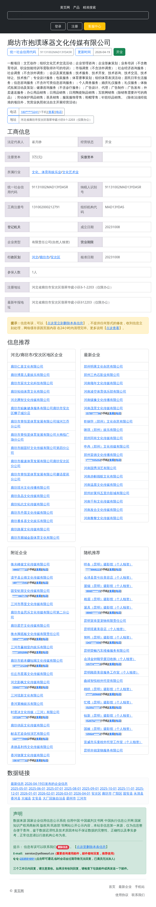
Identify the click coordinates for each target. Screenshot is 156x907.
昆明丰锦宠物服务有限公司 (103, 750)
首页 (112, 886)
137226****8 (19, 717)
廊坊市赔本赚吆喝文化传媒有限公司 (37, 660)
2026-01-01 (28, 793)
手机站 (140, 886)
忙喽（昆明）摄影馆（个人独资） (108, 702)
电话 (13, 112)
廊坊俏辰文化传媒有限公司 (30, 725)
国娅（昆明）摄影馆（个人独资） (108, 728)
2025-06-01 (37, 788)
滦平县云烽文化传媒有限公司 (32, 577)
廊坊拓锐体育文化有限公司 (30, 391)
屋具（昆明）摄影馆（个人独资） (108, 607)
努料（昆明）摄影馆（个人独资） (108, 637)
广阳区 (117, 793)
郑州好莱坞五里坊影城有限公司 (106, 493)
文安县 (37, 798)
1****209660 (93, 694)
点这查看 (112, 328)
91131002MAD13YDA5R (56, 52)
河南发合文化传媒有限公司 (103, 509)
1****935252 (93, 460)
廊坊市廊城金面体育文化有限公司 (35, 537)
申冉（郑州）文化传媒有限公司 (106, 446)
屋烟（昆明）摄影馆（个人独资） (108, 586)
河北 (35, 257)
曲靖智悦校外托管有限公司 (103, 680)
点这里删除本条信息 (91, 847)
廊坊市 (44, 257)
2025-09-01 (90, 788)
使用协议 (121, 895)
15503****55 (19, 687)
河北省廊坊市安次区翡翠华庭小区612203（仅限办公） (71, 302)
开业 (119, 52)
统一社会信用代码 (23, 52)
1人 (34, 272)
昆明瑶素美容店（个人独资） (105, 629)
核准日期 (87, 257)
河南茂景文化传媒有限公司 (103, 408)
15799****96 (93, 413)
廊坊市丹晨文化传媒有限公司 (32, 512)
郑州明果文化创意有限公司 (103, 366)
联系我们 (138, 895)
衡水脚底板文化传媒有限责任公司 (35, 634)
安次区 (55, 257)
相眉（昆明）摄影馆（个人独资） (108, 599)
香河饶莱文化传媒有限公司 (30, 755)
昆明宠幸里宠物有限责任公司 (105, 620)
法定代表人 (16, 142)
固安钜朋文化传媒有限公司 (30, 590)
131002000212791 (46, 207)
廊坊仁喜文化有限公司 (27, 366)
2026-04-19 (102, 52)
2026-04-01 (82, 793)
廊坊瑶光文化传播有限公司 (30, 487)
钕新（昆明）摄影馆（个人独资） (108, 715)
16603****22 (19, 569)
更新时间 (84, 52)
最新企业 (125, 886)
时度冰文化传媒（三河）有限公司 (35, 712)
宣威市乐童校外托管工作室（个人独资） (113, 742)
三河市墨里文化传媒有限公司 (32, 604)
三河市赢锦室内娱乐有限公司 (32, 647)
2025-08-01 (72, 788)
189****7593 (19, 582)
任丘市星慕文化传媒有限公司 (32, 673)
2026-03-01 (64, 793)
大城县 (26, 798)
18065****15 (93, 591)
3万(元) (37, 157)
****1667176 (19, 596)
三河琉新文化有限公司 (27, 695)
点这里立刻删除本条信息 (65, 323)
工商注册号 (16, 207)
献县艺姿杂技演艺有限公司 (30, 733)
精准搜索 (89, 7)
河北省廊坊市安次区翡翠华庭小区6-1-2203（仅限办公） (56, 120)
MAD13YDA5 (114, 207)
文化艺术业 (70, 172)
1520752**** (93, 720)
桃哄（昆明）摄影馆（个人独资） (108, 689)
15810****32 (19, 760)
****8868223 (93, 569)
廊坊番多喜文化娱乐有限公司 (32, 521)
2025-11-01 (126, 788)
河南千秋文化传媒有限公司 (103, 501)
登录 (58, 26)
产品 (76, 7)
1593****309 (19, 639)
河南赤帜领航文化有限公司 (103, 476)
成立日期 (87, 227)
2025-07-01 (54, 788)
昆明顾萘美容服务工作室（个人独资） (111, 672)
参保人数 (14, 272)
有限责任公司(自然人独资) (51, 242)
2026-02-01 (46, 793)
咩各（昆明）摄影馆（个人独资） (108, 564)
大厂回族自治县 (54, 798)
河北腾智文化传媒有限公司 (30, 400)
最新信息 (17, 783)
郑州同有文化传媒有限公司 (103, 438)
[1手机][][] (42, 112)
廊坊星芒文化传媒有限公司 (30, 625)
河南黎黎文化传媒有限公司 (103, 518)
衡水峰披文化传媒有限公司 (30, 564)
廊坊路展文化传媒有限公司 (30, 529)
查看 (51, 112)
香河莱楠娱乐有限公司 (27, 703)
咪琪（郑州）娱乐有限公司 (103, 429)
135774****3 (93, 664)
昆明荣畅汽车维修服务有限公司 (106, 650)
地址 (13, 119)
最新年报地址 (16, 304)
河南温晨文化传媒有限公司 (103, 484)
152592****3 (93, 707)
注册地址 (14, 287)
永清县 (138, 793)
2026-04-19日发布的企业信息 (46, 783)
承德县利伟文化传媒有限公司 (32, 747)
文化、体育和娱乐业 (46, 172)
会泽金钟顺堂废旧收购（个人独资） (110, 659)
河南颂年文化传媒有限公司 (103, 383)
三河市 (82, 798)
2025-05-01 (19, 788)
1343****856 (93, 642)
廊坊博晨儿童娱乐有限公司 (30, 374)
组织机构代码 (89, 209)
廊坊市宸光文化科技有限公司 (32, 383)
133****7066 (19, 738)
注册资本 (14, 157)
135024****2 (93, 734)
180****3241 (29, 112)
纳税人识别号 (89, 189)
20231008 (112, 227)
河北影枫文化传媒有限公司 (30, 682)
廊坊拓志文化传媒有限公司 (30, 504)
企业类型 (14, 242)
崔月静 (37, 142)
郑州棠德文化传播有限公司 (103, 454)
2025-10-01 (108, 788)
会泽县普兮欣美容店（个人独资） (108, 577)
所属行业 (14, 172)
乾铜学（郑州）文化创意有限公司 (108, 421)
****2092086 (19, 652)
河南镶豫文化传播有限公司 (103, 400)
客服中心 (94, 26)
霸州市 (71, 798)
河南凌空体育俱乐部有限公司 (105, 391)
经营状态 (87, 142)
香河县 (16, 798)
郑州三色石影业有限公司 (102, 374)
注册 (75, 26)
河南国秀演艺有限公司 (100, 468)
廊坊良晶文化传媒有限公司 (30, 496)
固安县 (128, 793)
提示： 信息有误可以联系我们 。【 (45, 847)
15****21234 (19, 665)
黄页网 (65, 7)
